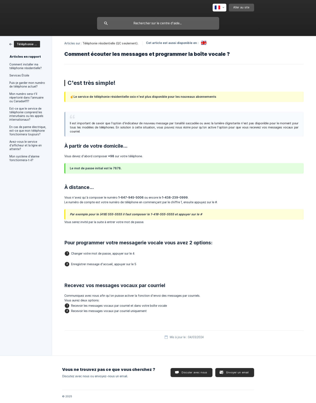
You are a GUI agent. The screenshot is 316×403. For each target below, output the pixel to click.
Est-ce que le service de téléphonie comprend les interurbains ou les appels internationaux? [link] (26, 114)
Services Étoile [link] (19, 75)
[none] (219, 7)
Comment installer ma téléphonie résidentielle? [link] (25, 66)
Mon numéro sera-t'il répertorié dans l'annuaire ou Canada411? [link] (26, 97)
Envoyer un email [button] (237, 372)
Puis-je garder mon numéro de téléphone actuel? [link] (27, 84)
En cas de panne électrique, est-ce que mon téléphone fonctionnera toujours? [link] (27, 130)
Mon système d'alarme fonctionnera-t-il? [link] (24, 158)
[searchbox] (158, 23)
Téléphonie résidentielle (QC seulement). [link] (110, 43)
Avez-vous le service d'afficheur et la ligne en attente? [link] (25, 145)
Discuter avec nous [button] (194, 372)
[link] (24, 44)
